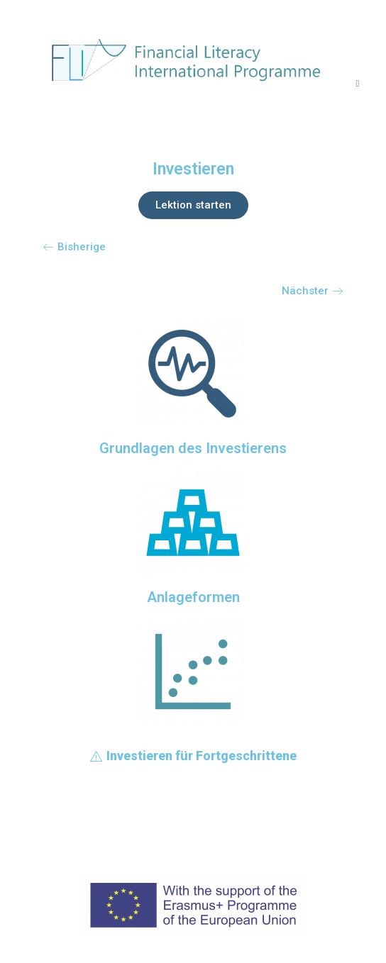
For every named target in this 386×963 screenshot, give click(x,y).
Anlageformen (193, 597)
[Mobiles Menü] (357, 83)
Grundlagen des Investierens (193, 448)
